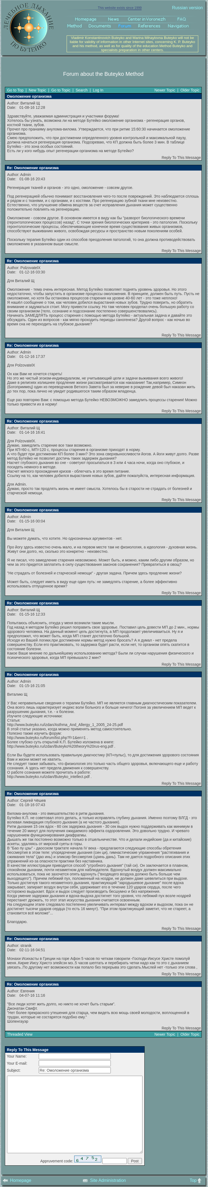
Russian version (187, 7)
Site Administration (104, 1180)
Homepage (17, 1180)
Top (197, 1180)
